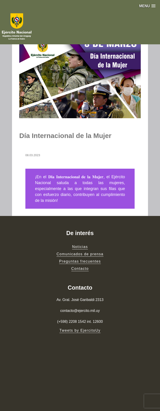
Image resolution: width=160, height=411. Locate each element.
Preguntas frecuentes (80, 261)
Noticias (80, 247)
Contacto (80, 269)
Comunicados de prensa (79, 254)
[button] (147, 6)
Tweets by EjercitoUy (79, 330)
